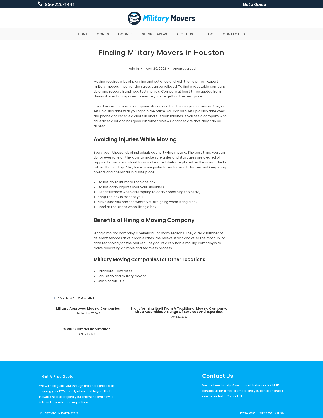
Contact (279, 412)
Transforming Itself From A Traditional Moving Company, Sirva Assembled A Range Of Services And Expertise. (179, 310)
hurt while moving (172, 152)
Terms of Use (265, 412)
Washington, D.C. (111, 281)
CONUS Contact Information (86, 329)
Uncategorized (184, 69)
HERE (275, 385)
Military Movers (68, 413)
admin (134, 69)
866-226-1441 (59, 4)
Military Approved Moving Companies (88, 308)
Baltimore (106, 271)
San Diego (106, 276)
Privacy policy (247, 412)
